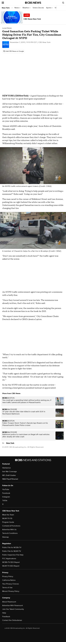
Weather (26, 8)
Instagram (6, 497)
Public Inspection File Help (12, 555)
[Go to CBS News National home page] (33, 3)
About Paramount (9, 602)
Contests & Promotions (11, 526)
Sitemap (5, 537)
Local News (7, 28)
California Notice (8, 580)
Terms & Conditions (10, 533)
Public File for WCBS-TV (11, 547)
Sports (49, 8)
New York (6, 8)
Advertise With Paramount (12, 605)
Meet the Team (8, 515)
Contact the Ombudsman (12, 620)
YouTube (5, 489)
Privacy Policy (7, 576)
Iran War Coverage (9, 471)
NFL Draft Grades (9, 475)
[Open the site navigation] (12, 3)
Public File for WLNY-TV (11, 551)
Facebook (6, 493)
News (17, 8)
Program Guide (8, 522)
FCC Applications (9, 558)
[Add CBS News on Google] (13, 51)
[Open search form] (63, 3)
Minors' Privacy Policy (10, 591)
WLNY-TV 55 (7, 518)
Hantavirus (6, 468)
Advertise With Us (9, 529)
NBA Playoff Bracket (10, 479)
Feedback (6, 616)
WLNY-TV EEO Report (10, 566)
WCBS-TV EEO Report (11, 562)
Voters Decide (38, 8)
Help (4, 613)
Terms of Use (7, 587)
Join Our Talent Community (13, 609)
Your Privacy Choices (10, 584)
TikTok (4, 500)
